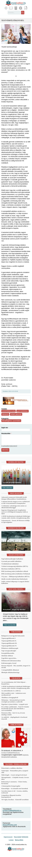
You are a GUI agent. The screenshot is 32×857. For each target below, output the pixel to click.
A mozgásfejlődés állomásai (10, 670)
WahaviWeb (19, 840)
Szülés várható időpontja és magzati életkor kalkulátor (15, 582)
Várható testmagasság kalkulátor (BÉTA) (14, 566)
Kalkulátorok (16, 8)
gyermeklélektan (22, 411)
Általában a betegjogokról (9, 697)
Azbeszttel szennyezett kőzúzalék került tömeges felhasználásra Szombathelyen (14, 498)
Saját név (4, 427)
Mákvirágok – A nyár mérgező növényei (14, 775)
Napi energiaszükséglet (8, 651)
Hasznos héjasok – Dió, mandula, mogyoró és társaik (15, 666)
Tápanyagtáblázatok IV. (9, 646)
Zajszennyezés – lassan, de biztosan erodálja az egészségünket (15, 521)
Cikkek (11, 8)
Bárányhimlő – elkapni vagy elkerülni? (14, 609)
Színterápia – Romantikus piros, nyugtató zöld (14, 771)
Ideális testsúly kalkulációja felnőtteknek (14, 579)
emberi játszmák (16, 414)
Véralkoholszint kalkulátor (10, 564)
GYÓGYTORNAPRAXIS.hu (10, 753)
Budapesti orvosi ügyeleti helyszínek (12, 636)
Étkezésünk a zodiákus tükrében (11, 768)
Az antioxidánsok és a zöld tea (11, 691)
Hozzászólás (5, 433)
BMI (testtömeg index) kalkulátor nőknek (14, 571)
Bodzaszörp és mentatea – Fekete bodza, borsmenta (14, 782)
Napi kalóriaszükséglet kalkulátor (12, 559)
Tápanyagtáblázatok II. (8, 641)
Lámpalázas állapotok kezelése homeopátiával (11, 796)
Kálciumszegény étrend (8, 663)
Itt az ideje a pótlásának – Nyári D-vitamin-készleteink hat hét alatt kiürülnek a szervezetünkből (15, 708)
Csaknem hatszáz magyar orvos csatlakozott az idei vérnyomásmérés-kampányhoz (15, 502)
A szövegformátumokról (9, 446)
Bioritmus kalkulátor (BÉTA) (10, 569)
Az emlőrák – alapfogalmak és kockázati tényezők (14, 718)
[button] (16, 34)
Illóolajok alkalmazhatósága (10, 672)
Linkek (11, 840)
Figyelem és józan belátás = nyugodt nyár (14, 704)
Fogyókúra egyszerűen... (9, 658)
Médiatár (21, 8)
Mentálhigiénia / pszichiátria (11, 421)
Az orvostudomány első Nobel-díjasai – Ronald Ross (13, 683)
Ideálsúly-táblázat (7, 656)
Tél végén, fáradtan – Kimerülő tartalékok (15, 799)
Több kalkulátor (7, 488)
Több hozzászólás (10, 625)
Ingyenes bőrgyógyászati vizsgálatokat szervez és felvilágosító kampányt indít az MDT (14, 512)
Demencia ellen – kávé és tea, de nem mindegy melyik (13, 714)
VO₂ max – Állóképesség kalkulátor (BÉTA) (15, 576)
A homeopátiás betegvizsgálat (10, 786)
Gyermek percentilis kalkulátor (12, 482)
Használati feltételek (21, 837)
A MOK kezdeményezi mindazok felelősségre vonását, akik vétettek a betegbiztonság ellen (15, 517)
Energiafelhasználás (7, 653)
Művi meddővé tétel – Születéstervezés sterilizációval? (13, 694)
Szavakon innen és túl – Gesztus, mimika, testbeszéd (14, 792)
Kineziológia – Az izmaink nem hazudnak (14, 788)
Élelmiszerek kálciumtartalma (11, 661)
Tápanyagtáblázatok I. (8, 638)
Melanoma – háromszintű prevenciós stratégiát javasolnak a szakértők (13, 701)
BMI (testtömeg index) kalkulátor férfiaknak (15, 574)
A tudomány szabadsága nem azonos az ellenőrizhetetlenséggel (14, 506)
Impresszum (8, 837)
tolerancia (5, 414)
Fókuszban (6, 8)
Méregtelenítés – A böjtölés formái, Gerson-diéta (15, 778)
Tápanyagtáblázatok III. (9, 643)
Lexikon (26, 8)
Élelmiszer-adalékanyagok (9, 648)
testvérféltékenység (8, 411)
